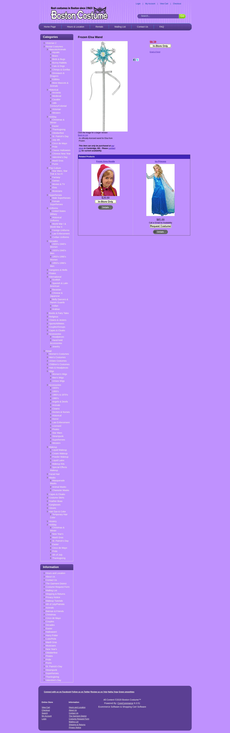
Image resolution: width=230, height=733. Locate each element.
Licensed (56, 426)
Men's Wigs (58, 377)
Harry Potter (52, 635)
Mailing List (120, 26)
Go (182, 16)
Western (56, 113)
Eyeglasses (55, 504)
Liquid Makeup (59, 450)
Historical (53, 89)
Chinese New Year (61, 153)
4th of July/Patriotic (55, 604)
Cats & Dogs (58, 66)
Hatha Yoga (113, 692)
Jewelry (56, 346)
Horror (55, 419)
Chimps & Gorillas (61, 69)
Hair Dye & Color (57, 511)
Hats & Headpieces (58, 367)
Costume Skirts (56, 497)
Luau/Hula (51, 638)
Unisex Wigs (58, 381)
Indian (55, 305)
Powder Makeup (60, 457)
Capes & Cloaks (57, 330)
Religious (53, 316)
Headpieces (58, 337)
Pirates (52, 273)
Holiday (53, 117)
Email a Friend (155, 52)
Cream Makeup (60, 453)
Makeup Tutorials (54, 601)
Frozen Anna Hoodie (105, 161)
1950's (55, 391)
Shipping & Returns (55, 594)
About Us (50, 576)
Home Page (50, 26)
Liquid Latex (58, 460)
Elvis (54, 187)
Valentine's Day (60, 157)
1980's (55, 398)
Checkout (177, 4)
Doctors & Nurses (61, 412)
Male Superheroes (61, 198)
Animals (56, 405)
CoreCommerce (125, 703)
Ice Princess (160, 161)
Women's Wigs (59, 374)
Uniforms (53, 208)
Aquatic (56, 52)
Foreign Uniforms (60, 230)
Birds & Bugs (58, 59)
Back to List (83, 135)
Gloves (52, 508)
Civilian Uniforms (60, 237)
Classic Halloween (61, 150)
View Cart (164, 4)
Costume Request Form (58, 587)
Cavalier (56, 99)
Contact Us (142, 26)
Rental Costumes (54, 46)
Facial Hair (54, 474)
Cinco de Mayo (59, 143)
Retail (49, 351)
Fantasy (56, 177)
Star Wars (57, 433)
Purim (55, 164)
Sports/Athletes (56, 323)
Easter (55, 126)
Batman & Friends (55, 611)
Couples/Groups (57, 327)
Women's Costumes (59, 354)
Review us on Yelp (99, 692)
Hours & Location (75, 26)
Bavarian (56, 289)
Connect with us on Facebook (57, 692)
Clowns (56, 408)
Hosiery (53, 521)
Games (55, 180)
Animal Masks (59, 487)
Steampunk (58, 436)
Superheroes (55, 195)
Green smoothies (126, 692)
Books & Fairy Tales (59, 313)
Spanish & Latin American (59, 285)
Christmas (51, 614)
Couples (50, 621)
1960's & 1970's (60, 394)
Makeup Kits (58, 464)
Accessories (55, 334)
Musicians (57, 191)
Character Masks (60, 490)
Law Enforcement (61, 233)
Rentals (99, 26)
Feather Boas (55, 501)
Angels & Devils (60, 401)
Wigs (51, 371)
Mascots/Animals (57, 49)
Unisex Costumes (58, 361)
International (55, 277)
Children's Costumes (59, 364)
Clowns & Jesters (57, 320)
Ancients (56, 92)
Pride (54, 146)
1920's (55, 388)
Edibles (56, 79)
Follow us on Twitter (81, 692)
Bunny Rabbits (59, 62)
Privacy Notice (53, 597)
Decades (53, 241)
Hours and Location (55, 573)
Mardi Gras (57, 160)
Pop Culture (55, 168)
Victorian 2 (51, 43)
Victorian (56, 109)
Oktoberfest (58, 133)
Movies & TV (58, 184)
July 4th (56, 140)
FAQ (161, 26)
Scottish (56, 279)
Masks (52, 477)
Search (45, 713)
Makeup (53, 447)
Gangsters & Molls (58, 270)
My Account (150, 4)
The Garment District (56, 583)
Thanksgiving (58, 129)
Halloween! (51, 632)
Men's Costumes (57, 357)
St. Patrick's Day (60, 136)
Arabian (56, 309)
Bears (55, 56)
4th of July (57, 554)
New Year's (57, 534)
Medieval (56, 96)
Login (138, 4)
